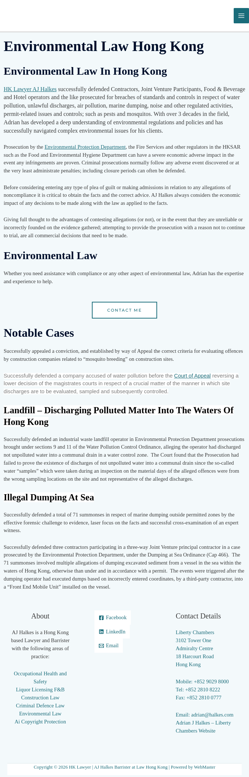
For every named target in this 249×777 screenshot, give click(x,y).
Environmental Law (40, 715)
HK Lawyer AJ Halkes (30, 90)
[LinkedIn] (112, 633)
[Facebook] (112, 619)
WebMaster (204, 769)
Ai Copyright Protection (40, 723)
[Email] (108, 647)
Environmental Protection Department (85, 148)
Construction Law (40, 699)
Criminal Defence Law (40, 707)
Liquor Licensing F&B (40, 691)
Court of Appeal (192, 377)
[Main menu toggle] (241, 16)
